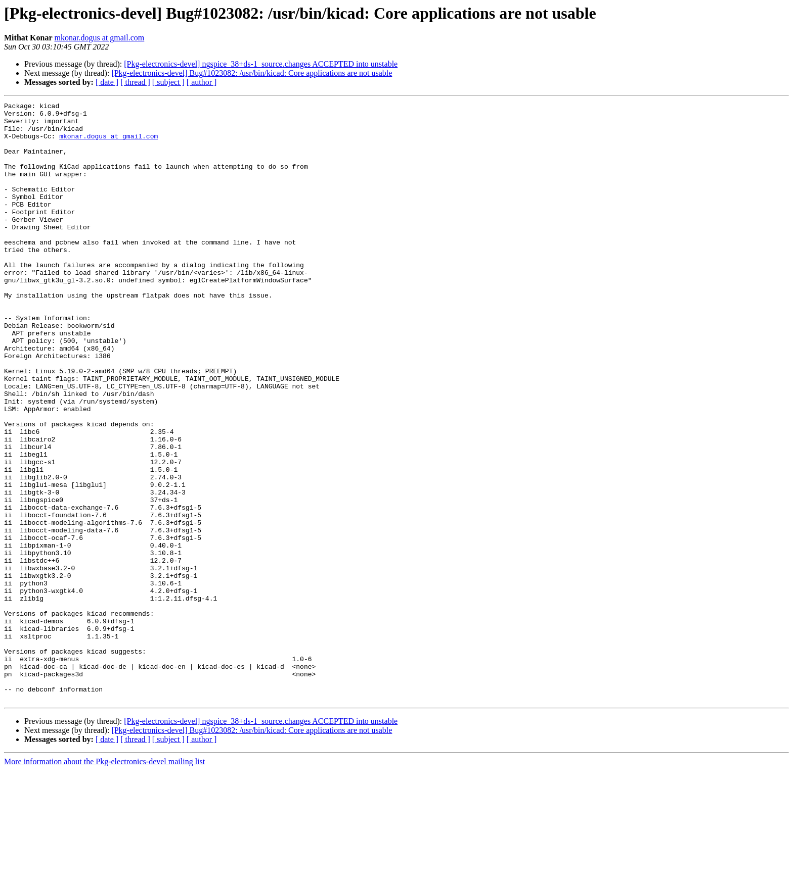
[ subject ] (168, 82)
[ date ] (107, 82)
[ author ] (202, 82)
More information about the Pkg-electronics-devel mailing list (104, 881)
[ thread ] (135, 82)
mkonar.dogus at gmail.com (100, 37)
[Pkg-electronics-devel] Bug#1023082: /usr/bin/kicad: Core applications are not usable (251, 73)
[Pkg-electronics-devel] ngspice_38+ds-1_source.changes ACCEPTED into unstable (261, 64)
